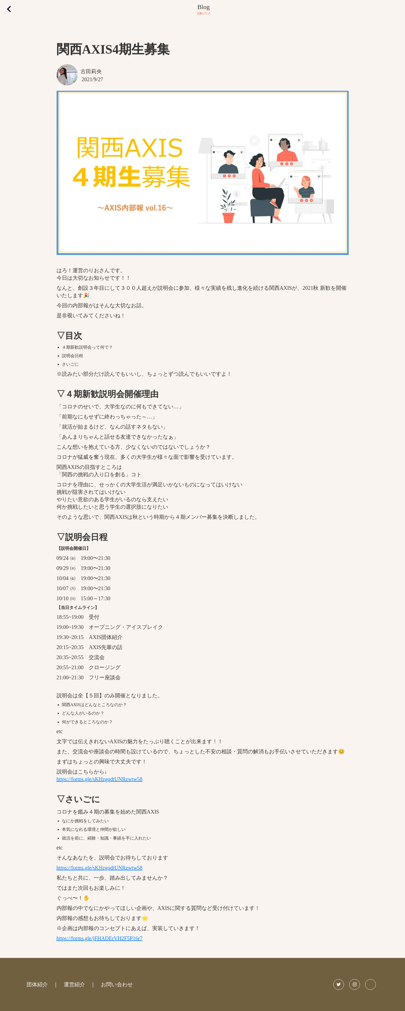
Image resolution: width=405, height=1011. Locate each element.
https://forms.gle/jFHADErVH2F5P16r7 (100, 938)
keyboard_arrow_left (9, 9)
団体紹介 (37, 984)
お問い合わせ (117, 984)
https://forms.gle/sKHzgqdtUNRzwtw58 (100, 779)
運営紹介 (74, 984)
